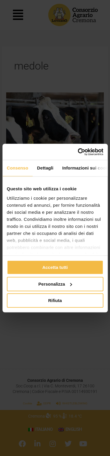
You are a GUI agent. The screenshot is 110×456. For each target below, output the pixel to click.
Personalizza (55, 284)
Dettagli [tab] (45, 167)
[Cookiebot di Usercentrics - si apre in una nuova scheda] (78, 152)
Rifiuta (55, 300)
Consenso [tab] (17, 167)
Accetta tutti (55, 267)
